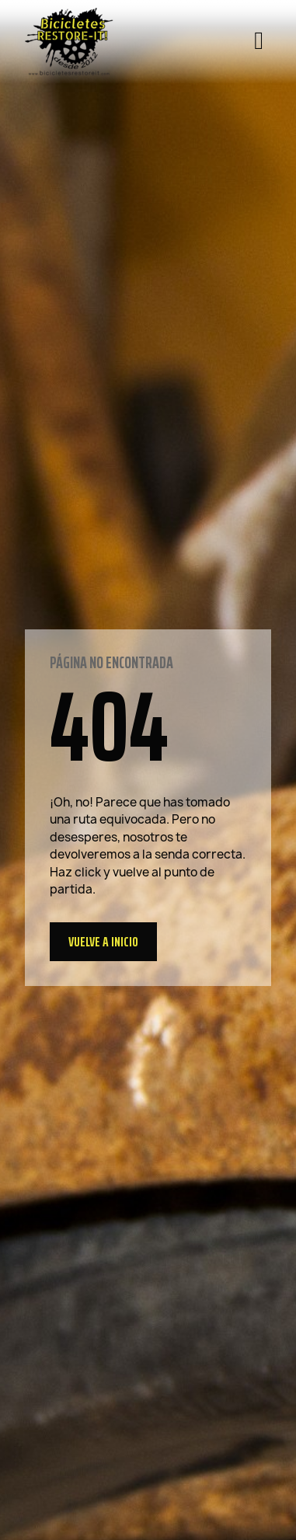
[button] (103, 941)
